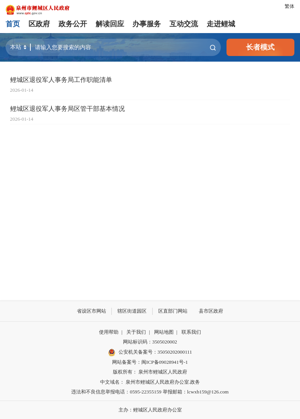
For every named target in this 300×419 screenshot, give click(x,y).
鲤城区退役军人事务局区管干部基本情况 (67, 108)
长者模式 (260, 47)
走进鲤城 (221, 24)
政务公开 (72, 24)
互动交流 (184, 24)
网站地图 (164, 332)
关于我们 (136, 332)
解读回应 (110, 24)
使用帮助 (108, 332)
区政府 (39, 24)
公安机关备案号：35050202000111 (150, 352)
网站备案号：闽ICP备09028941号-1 (150, 362)
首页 (13, 24)
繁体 (289, 6)
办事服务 (146, 24)
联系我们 (191, 332)
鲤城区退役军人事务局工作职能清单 (61, 79)
